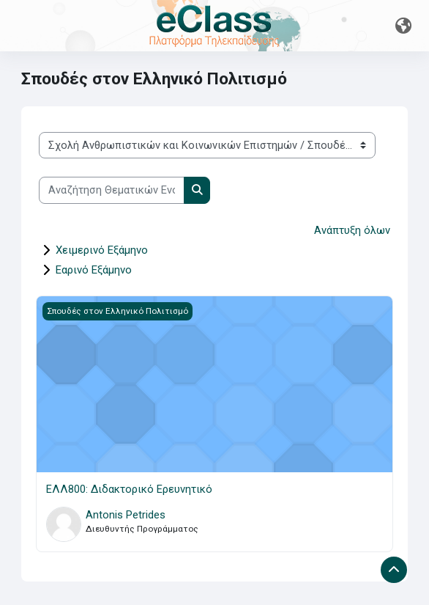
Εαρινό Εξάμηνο (94, 269)
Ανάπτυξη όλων (352, 230)
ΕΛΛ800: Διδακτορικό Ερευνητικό (129, 489)
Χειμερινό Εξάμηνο (102, 250)
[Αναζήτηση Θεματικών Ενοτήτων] (111, 190)
